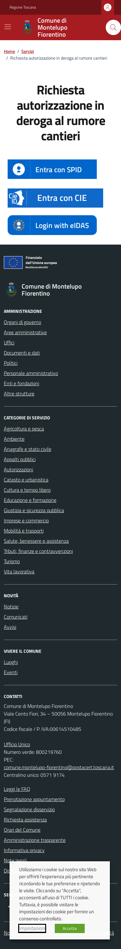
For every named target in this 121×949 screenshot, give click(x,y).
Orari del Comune (22, 830)
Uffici (9, 342)
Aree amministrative (25, 332)
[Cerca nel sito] (113, 27)
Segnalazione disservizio (29, 809)
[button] (55, 198)
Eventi (11, 672)
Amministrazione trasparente (35, 840)
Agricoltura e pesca (24, 428)
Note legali (15, 860)
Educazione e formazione (30, 500)
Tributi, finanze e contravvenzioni (38, 551)
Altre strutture (19, 393)
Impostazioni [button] (32, 928)
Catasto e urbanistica (26, 479)
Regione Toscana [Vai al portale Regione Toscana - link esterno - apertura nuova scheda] (23, 7)
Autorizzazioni (18, 469)
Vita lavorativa (19, 571)
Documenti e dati (22, 353)
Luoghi (11, 662)
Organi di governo (22, 322)
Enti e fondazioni (21, 383)
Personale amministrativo (31, 373)
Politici (11, 363)
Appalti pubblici (20, 459)
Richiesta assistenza (25, 819)
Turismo (12, 561)
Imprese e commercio (26, 520)
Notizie (11, 606)
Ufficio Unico (17, 744)
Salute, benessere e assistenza (36, 541)
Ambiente (14, 439)
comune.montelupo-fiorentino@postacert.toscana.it (59, 767)
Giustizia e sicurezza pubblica (34, 510)
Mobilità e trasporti (24, 530)
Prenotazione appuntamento (34, 799)
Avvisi (10, 627)
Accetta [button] (70, 928)
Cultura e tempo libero (27, 490)
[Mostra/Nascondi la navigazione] (7, 27)
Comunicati (15, 617)
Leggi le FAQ (17, 789)
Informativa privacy (24, 850)
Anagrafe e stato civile (27, 449)
